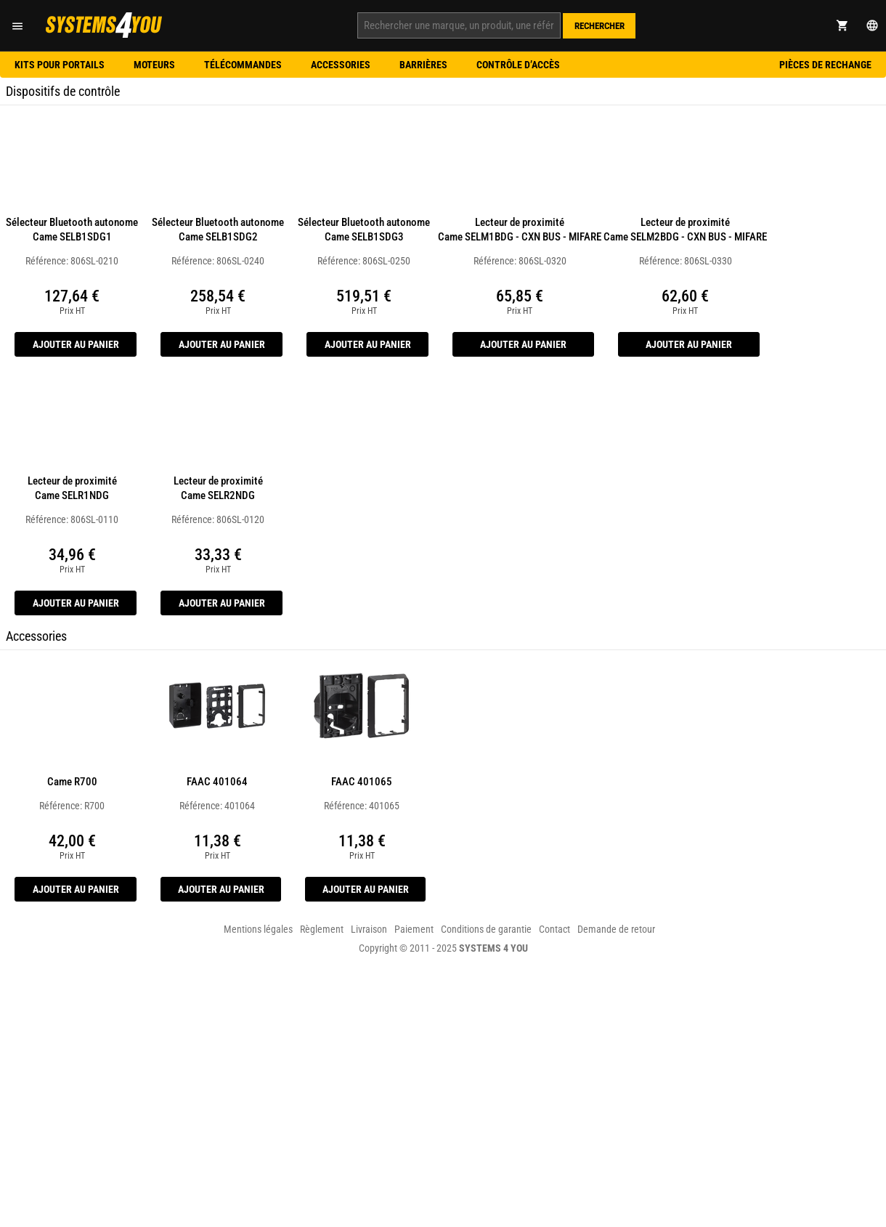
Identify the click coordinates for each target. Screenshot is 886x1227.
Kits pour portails (60, 64)
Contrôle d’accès (518, 64)
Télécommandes (243, 64)
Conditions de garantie (486, 929)
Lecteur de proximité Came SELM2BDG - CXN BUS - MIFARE (685, 229)
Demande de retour (616, 929)
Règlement (322, 929)
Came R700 (72, 781)
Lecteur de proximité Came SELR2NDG (218, 488)
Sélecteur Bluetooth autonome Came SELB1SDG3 (364, 229)
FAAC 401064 (217, 781)
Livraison (369, 929)
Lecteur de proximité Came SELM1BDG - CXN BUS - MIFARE (519, 229)
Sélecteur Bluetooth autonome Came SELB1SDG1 (72, 229)
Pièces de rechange (825, 64)
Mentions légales (258, 929)
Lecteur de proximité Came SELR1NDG (72, 488)
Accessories (340, 64)
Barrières (423, 64)
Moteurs (154, 64)
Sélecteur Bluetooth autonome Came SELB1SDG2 (218, 229)
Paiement (414, 929)
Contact (554, 929)
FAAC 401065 (361, 781)
